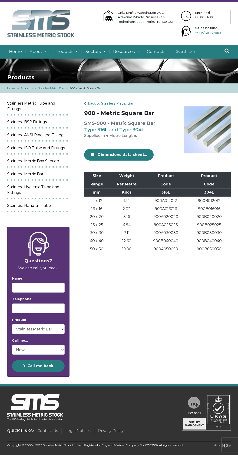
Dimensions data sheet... (119, 154)
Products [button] (65, 51)
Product (19, 320)
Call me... (20, 340)
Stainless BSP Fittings (27, 122)
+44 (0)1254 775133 (208, 32)
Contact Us (47, 431)
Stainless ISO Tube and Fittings (36, 148)
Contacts (156, 51)
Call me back (38, 366)
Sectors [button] (94, 51)
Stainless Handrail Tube (29, 205)
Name (17, 278)
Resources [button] (124, 51)
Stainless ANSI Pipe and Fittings (36, 135)
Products (27, 88)
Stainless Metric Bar (51, 88)
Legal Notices (78, 431)
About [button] (36, 51)
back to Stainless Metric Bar (108, 103)
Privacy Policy (111, 431)
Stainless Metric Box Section (33, 161)
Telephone (22, 299)
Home (15, 51)
